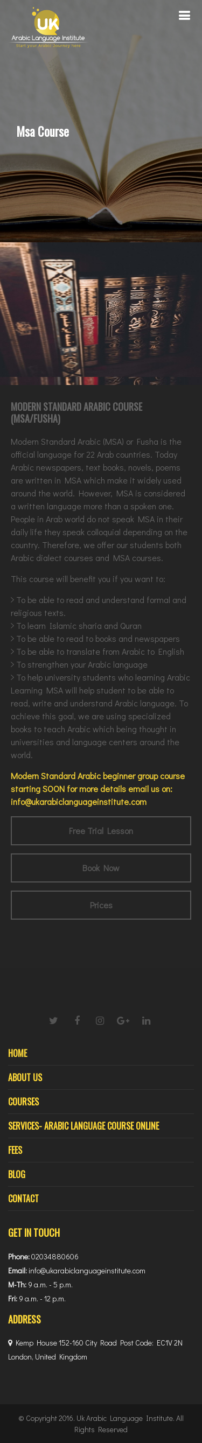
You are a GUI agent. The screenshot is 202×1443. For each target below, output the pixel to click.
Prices (101, 904)
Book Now (101, 867)
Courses (23, 1101)
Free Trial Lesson (101, 830)
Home (17, 1053)
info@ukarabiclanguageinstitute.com (79, 801)
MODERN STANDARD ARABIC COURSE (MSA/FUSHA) (76, 412)
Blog (16, 1174)
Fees (15, 1150)
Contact (23, 1198)
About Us (25, 1077)
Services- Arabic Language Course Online (83, 1125)
